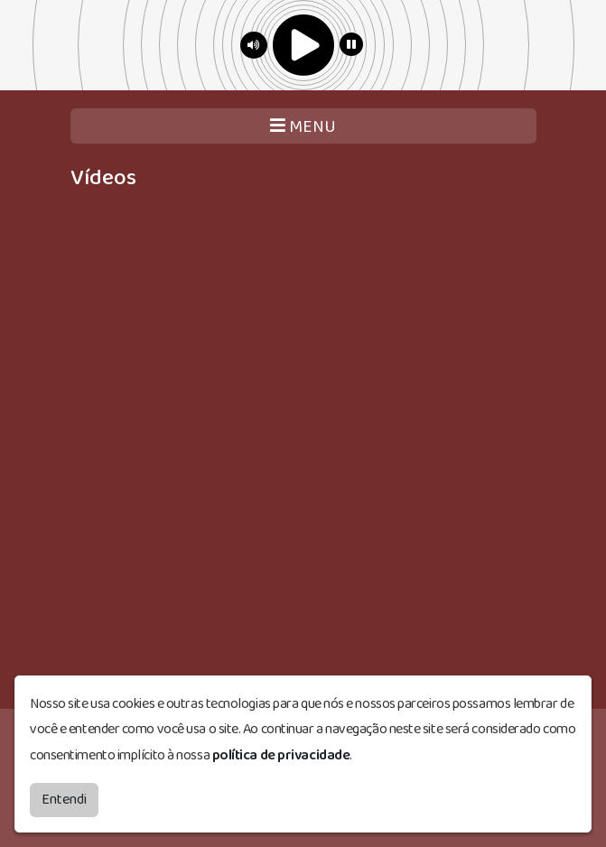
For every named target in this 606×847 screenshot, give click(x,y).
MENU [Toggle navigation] (303, 127)
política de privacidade (281, 753)
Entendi (64, 797)
